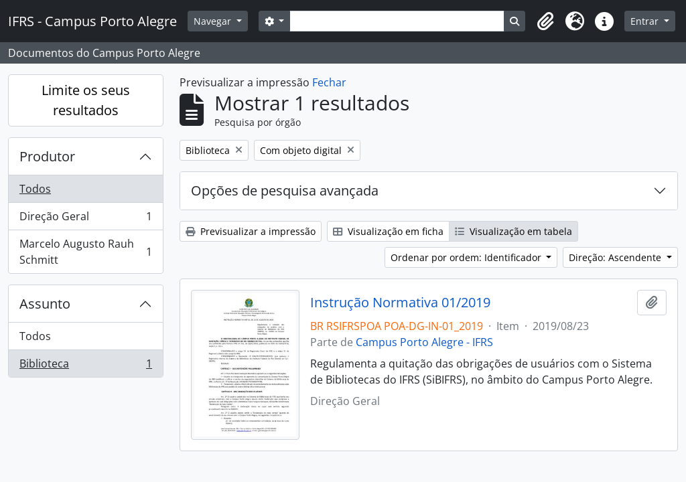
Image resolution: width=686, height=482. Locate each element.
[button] (545, 21)
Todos (35, 188)
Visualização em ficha (388, 231)
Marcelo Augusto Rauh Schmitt (85, 251)
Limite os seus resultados (86, 100)
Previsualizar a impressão (251, 231)
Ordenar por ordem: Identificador (467, 257)
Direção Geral (85, 219)
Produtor (47, 156)
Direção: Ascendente (616, 257)
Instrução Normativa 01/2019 (400, 303)
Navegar (214, 21)
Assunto (44, 304)
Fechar (329, 82)
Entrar (645, 21)
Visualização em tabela (513, 231)
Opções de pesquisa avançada (285, 190)
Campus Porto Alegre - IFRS (424, 342)
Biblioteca (85, 366)
